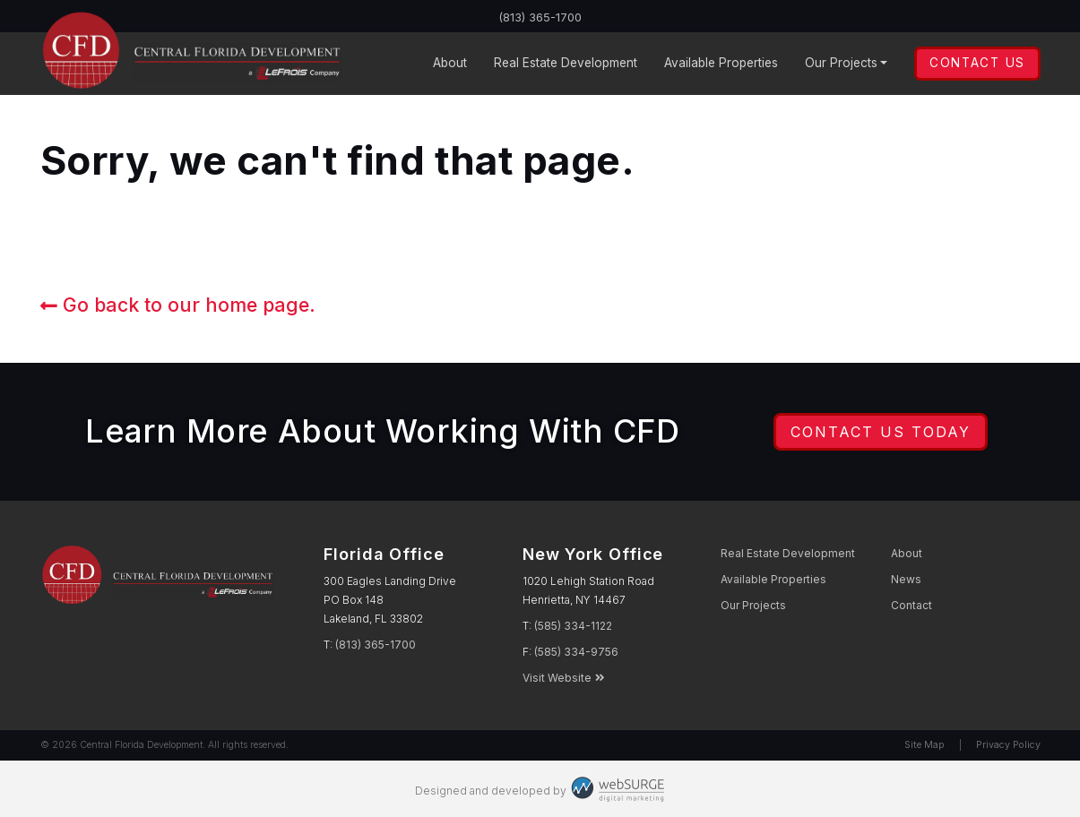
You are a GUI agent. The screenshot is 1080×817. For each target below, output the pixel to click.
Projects (841, 63)
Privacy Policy (1008, 745)
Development (565, 63)
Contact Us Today (881, 432)
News (906, 579)
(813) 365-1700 (540, 17)
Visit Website (564, 677)
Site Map (924, 745)
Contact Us (977, 63)
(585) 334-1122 (573, 625)
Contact (911, 605)
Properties (721, 63)
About (450, 63)
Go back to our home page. (177, 304)
